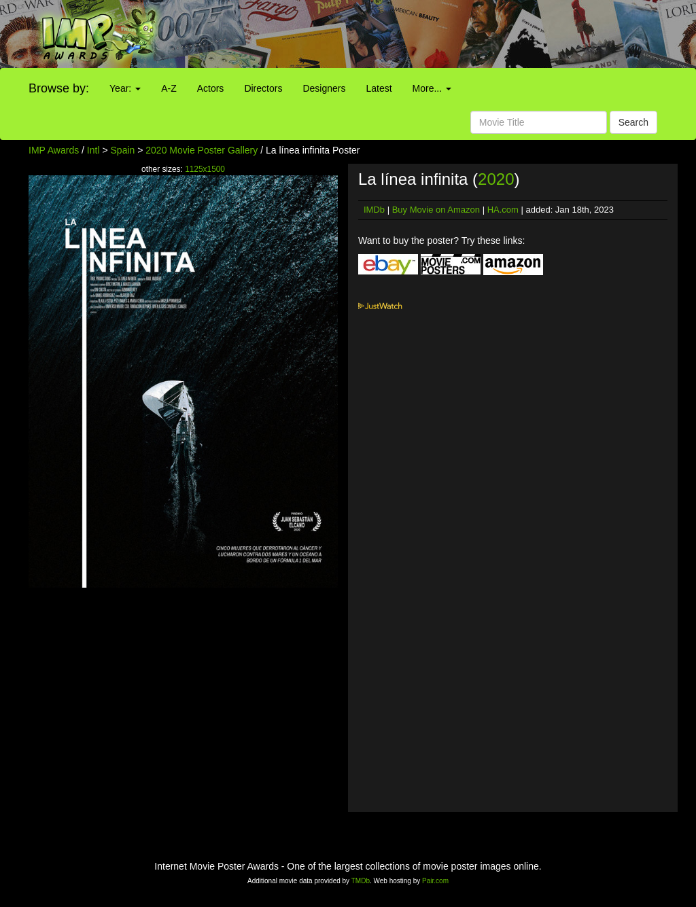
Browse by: (59, 88)
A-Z (169, 88)
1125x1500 (205, 169)
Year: (125, 88)
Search (633, 122)
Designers (323, 88)
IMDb (374, 209)
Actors (210, 88)
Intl (93, 150)
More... (432, 88)
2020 (496, 179)
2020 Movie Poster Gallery (201, 150)
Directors (263, 88)
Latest (379, 88)
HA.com (503, 209)
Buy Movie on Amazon (436, 209)
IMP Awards (54, 150)
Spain (123, 150)
